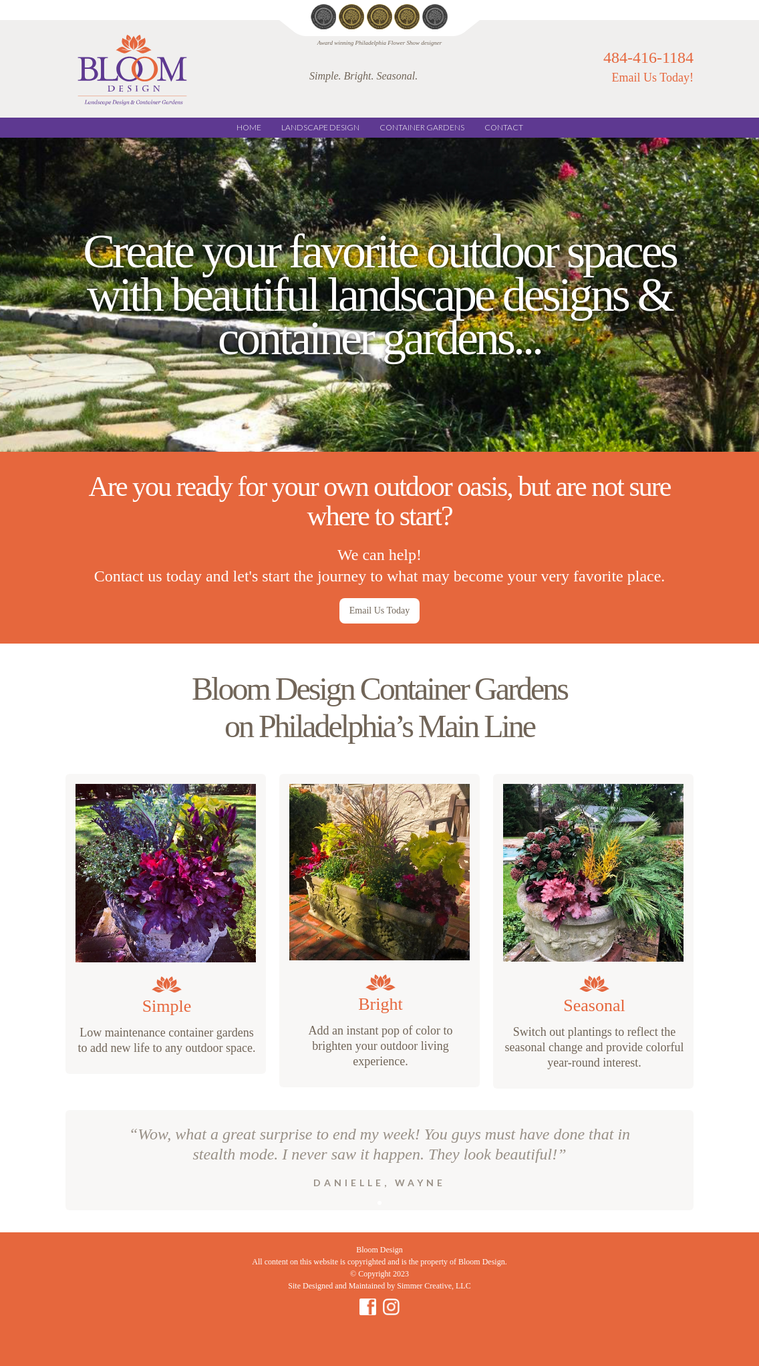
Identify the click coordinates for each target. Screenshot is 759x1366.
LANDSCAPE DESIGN (320, 127)
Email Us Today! (653, 77)
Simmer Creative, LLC (433, 1285)
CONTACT (503, 127)
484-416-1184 (648, 56)
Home (249, 127)
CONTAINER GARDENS (422, 127)
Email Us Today (379, 610)
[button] (379, 1203)
